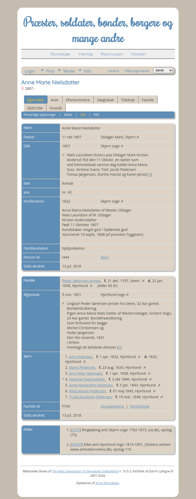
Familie (148, 99)
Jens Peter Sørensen (85, 373)
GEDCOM (34, 108)
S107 (76, 429)
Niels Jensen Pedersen (87, 391)
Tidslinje (128, 99)
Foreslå (56, 108)
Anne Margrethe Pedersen (91, 385)
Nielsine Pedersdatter (87, 379)
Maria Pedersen (82, 367)
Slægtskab (105, 99)
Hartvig (86, 54)
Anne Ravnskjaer (107, 483)
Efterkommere (78, 99)
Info (87, 71)
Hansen (138, 54)
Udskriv (113, 71)
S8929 (77, 444)
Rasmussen (112, 54)
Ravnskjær (61, 54)
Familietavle (140, 406)
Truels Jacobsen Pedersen (90, 396)
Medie (69, 71)
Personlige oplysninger (40, 115)
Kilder (68, 115)
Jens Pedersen (81, 356)
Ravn (105, 257)
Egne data (35, 99)
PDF (96, 115)
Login (29, 71)
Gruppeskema (112, 406)
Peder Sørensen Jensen (81, 280)
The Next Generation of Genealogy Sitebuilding (85, 471)
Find (50, 71)
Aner (55, 99)
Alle (82, 115)
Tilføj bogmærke (136, 71)
